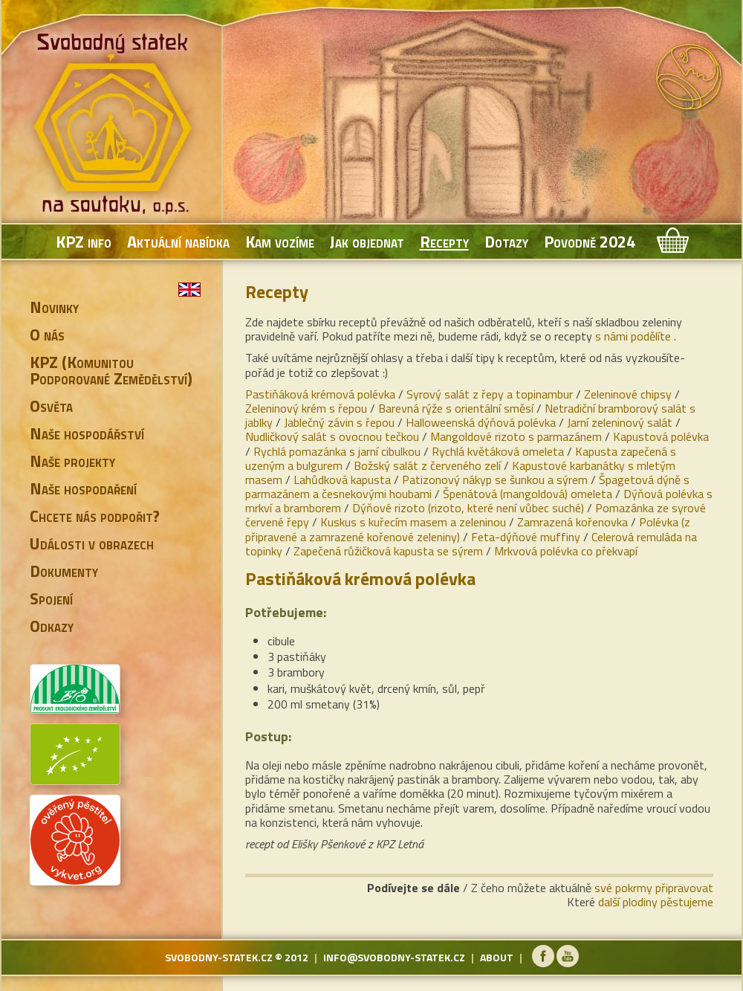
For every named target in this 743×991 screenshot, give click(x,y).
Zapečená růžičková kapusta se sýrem (388, 551)
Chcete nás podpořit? (95, 516)
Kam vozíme (279, 241)
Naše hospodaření (83, 488)
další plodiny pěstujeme (655, 902)
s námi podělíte (633, 336)
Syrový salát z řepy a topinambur (489, 394)
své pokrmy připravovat (653, 888)
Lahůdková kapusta (342, 479)
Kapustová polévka (661, 436)
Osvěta (51, 406)
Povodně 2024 (589, 241)
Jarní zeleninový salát (619, 422)
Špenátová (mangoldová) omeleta (527, 494)
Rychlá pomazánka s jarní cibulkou (337, 451)
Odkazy (52, 626)
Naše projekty (72, 461)
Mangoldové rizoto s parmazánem (516, 436)
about (496, 957)
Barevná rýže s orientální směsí (455, 408)
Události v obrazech (92, 543)
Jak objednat (367, 241)
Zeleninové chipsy (628, 394)
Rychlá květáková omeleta (498, 451)
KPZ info (83, 241)
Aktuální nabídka (178, 241)
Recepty (444, 241)
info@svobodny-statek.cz (394, 957)
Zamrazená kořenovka (572, 522)
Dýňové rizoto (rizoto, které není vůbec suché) (468, 508)
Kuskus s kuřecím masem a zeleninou (413, 522)
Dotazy (506, 241)
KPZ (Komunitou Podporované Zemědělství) (111, 370)
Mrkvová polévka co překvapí (565, 551)
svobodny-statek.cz (219, 957)
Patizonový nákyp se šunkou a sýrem (495, 479)
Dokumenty (64, 571)
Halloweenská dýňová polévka (481, 422)
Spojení (51, 598)
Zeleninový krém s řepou (306, 408)
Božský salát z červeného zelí (427, 465)
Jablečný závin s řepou (339, 422)
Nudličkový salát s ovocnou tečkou (332, 436)
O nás (47, 334)
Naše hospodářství (87, 433)
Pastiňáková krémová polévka (320, 394)
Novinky (54, 307)
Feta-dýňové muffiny (525, 537)
